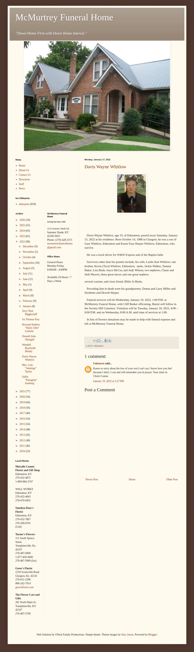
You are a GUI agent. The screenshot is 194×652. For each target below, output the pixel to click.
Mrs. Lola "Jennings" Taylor (29, 368)
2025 (23, 225)
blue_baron (127, 634)
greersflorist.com (24, 587)
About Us (24, 170)
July (25, 273)
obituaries (98, 345)
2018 (23, 407)
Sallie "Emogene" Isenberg (29, 380)
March (26, 295)
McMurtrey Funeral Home (64, 17)
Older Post (172, 479)
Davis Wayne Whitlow (105, 166)
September (29, 262)
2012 (23, 440)
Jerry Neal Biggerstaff (29, 312)
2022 (23, 241)
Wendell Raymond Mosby (28, 348)
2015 (23, 424)
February (28, 300)
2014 (23, 429)
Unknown (98, 363)
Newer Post (91, 479)
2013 (23, 434)
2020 (23, 396)
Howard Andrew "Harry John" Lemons (31, 328)
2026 (23, 219)
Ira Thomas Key (31, 319)
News (22, 188)
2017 (23, 413)
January (27, 306)
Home (132, 479)
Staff (21, 184)
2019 (23, 402)
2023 (23, 236)
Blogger (152, 634)
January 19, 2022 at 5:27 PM (108, 381)
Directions (24, 179)
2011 (23, 445)
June (25, 279)
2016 (23, 418)
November (29, 251)
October (27, 257)
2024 (23, 230)
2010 (23, 451)
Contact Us (25, 174)
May (25, 284)
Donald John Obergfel (29, 338)
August (27, 268)
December (28, 246)
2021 (23, 391)
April (26, 289)
